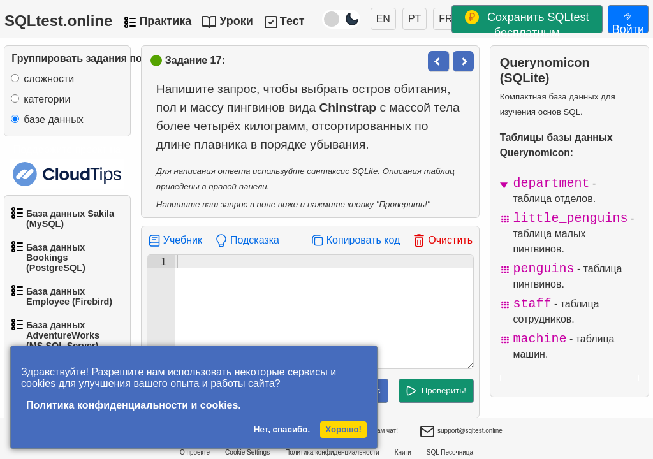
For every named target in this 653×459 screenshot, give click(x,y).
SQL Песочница (450, 452)
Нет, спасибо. (282, 429)
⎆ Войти (628, 21)
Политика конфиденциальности (332, 452)
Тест (292, 21)
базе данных (53, 119)
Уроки (236, 21)
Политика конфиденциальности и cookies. (133, 405)
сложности (49, 78)
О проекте (195, 452)
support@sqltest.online (461, 432)
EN (383, 18)
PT (414, 18)
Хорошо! (343, 429)
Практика (165, 21)
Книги (403, 452)
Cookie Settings (247, 452)
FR (445, 18)
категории (47, 99)
